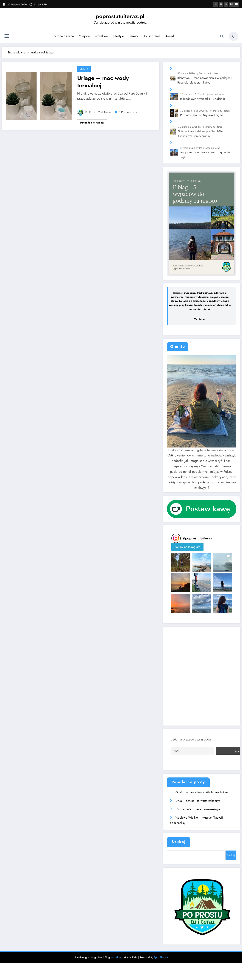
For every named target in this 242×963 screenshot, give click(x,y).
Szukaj (179, 841)
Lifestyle (117, 36)
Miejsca (83, 36)
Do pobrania (151, 36)
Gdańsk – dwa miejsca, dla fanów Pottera (202, 792)
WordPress (117, 957)
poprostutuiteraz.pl (120, 16)
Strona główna (63, 36)
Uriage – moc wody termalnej (103, 81)
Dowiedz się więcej (92, 122)
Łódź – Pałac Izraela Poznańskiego (197, 808)
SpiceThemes (161, 957)
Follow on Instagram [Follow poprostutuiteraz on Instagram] (187, 547)
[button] (180, 562)
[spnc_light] (233, 36)
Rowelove (100, 36)
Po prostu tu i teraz (98, 112)
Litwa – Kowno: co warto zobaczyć (197, 800)
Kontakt (170, 36)
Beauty (132, 36)
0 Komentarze (128, 112)
